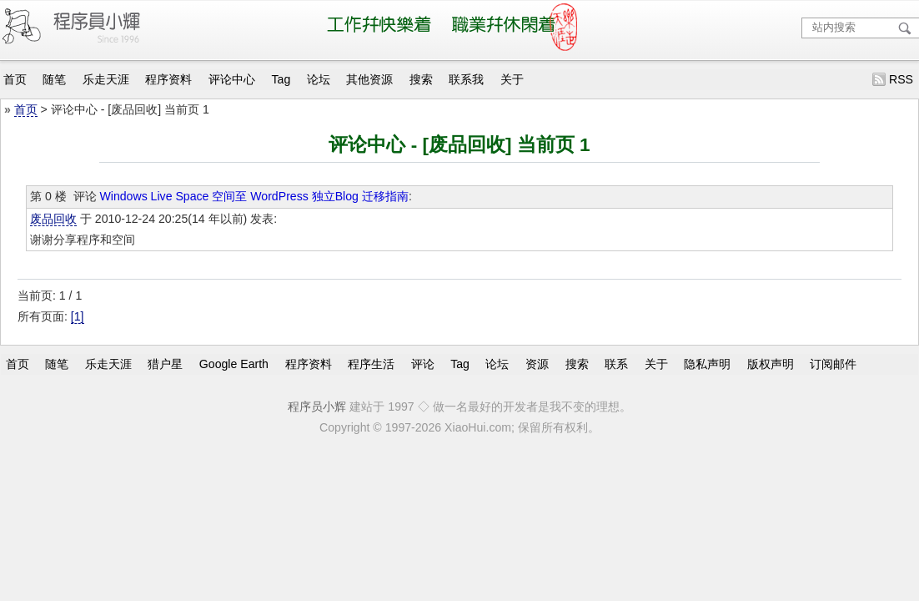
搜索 (421, 79)
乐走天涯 (106, 79)
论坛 (318, 79)
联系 (616, 364)
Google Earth (234, 364)
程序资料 (168, 79)
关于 (512, 79)
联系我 (466, 79)
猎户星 (165, 364)
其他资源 (369, 79)
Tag (281, 79)
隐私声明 (707, 364)
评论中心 (231, 79)
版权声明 (770, 364)
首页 (15, 79)
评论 (422, 364)
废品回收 (53, 218)
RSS (901, 79)
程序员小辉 (317, 406)
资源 (537, 364)
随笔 (54, 79)
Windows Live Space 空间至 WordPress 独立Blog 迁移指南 (253, 196)
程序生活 (371, 364)
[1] (77, 316)
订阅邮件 (833, 364)
